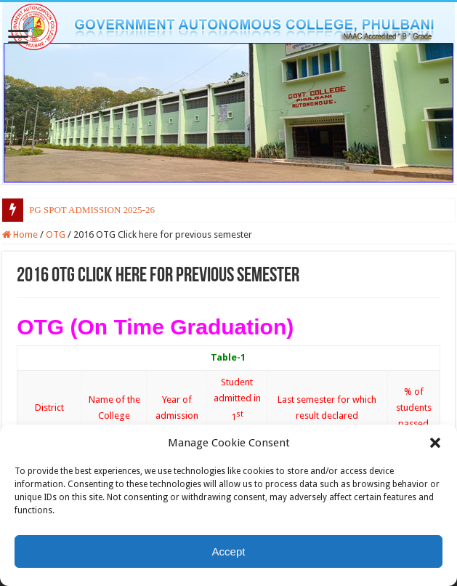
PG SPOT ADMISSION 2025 (85, 209)
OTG (55, 234)
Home (20, 234)
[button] (435, 443)
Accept (229, 551)
